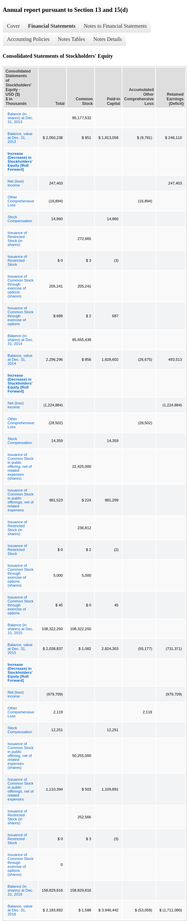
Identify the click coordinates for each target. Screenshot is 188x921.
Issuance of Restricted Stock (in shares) (17, 239)
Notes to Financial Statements (115, 26)
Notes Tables (71, 39)
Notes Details (107, 39)
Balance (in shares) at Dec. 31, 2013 (20, 118)
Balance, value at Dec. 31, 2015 (20, 649)
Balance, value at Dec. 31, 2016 (20, 910)
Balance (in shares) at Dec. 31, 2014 (20, 340)
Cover (13, 26)
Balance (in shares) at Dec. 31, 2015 (20, 629)
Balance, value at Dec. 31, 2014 (20, 359)
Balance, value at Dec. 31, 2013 (20, 138)
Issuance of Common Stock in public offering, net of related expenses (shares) (21, 466)
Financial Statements (52, 26)
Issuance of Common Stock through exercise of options (21, 316)
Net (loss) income (16, 183)
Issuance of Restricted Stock (17, 260)
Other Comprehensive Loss (21, 201)
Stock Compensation (20, 219)
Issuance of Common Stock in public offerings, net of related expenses (21, 500)
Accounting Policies (28, 39)
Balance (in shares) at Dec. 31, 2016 (20, 890)
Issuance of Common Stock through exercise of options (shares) (21, 286)
